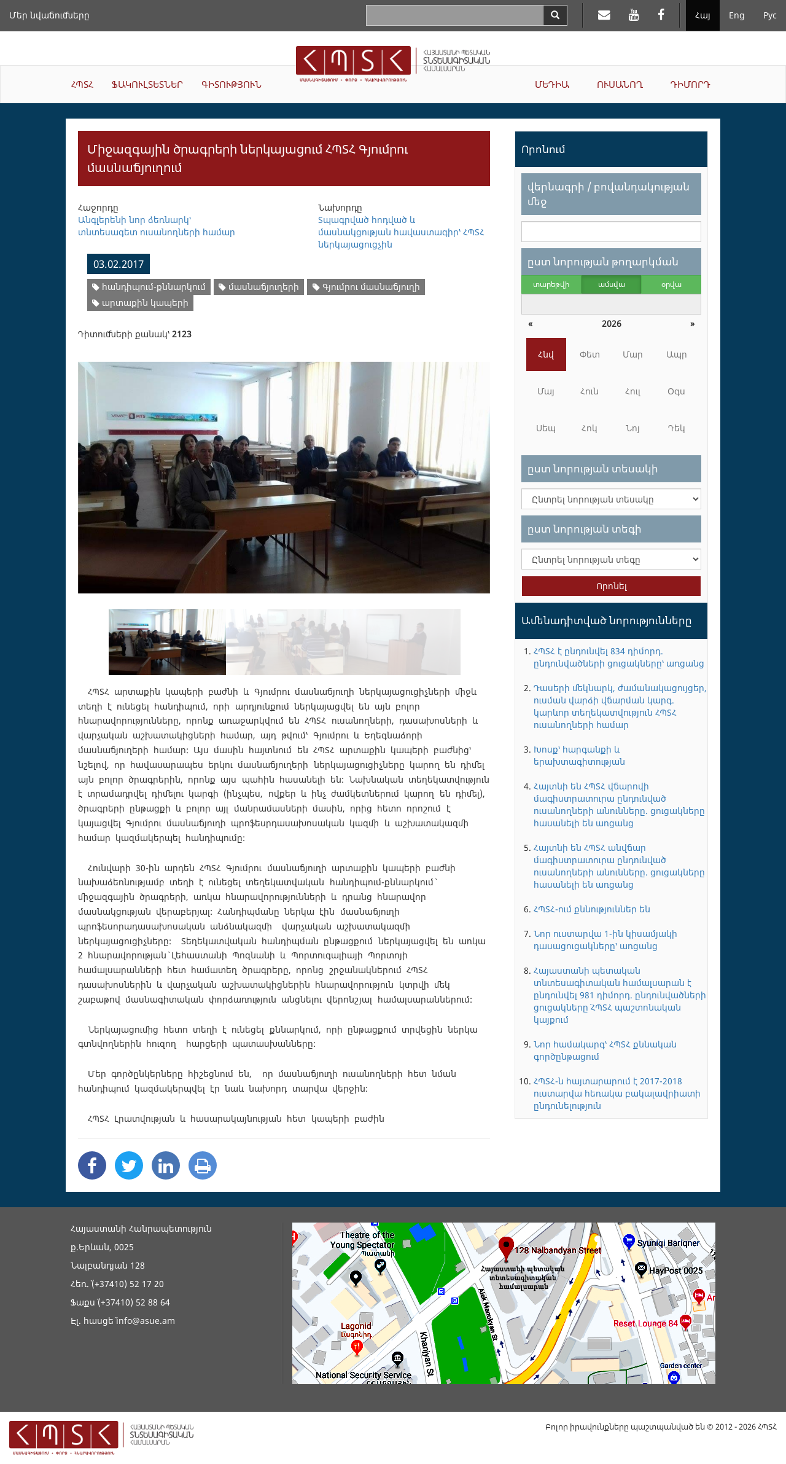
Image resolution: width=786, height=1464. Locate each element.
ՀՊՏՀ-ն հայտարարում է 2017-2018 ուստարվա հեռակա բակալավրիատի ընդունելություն (617, 1093)
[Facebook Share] (92, 1165)
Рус (770, 15)
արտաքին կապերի (140, 302)
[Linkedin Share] (166, 1165)
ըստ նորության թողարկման (603, 261)
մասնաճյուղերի (259, 286)
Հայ (702, 15)
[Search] (555, 15)
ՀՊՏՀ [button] (82, 84)
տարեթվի (551, 284)
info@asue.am (145, 1320)
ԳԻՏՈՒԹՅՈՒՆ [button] (231, 84)
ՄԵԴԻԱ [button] (552, 84)
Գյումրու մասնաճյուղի (366, 286)
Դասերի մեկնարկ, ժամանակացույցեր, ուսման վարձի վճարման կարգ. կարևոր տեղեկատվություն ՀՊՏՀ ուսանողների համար (620, 706)
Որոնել (611, 586)
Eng (737, 15)
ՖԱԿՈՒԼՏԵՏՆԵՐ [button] (147, 84)
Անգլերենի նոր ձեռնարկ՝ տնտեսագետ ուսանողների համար (156, 226)
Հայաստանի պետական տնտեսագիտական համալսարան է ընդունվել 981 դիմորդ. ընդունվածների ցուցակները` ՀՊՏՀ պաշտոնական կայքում (620, 995)
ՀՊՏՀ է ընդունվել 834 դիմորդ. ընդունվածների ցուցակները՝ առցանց (619, 657)
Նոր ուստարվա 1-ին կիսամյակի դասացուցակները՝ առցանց (605, 940)
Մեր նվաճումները (49, 15)
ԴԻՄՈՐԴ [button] (690, 84)
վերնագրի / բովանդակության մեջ (608, 193)
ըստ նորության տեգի (584, 529)
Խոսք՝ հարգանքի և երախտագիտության (579, 755)
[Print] (203, 1165)
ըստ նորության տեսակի (592, 468)
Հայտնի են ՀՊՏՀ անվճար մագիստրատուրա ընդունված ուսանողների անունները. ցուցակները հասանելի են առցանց (619, 866)
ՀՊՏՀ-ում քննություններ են (592, 909)
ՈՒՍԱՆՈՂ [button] (620, 84)
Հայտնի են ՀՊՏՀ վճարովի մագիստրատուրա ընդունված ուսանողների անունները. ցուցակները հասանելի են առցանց (619, 804)
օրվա (671, 284)
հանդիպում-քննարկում (149, 286)
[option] (284, 469)
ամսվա (611, 284)
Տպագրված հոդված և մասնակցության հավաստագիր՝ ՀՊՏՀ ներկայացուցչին (401, 232)
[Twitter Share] (129, 1165)
